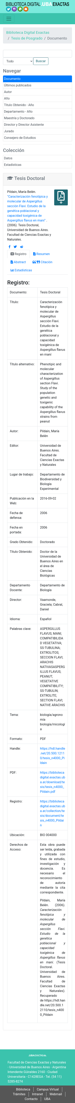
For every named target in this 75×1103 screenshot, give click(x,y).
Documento (12, 79)
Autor (8, 92)
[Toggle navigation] (8, 19)
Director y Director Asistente (24, 125)
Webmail (56, 1094)
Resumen (41, 254)
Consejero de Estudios (20, 138)
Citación (42, 262)
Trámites (19, 1094)
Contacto (31, 1099)
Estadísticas (12, 165)
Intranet (37, 1094)
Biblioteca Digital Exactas (27, 32)
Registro (18, 254)
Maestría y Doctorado (19, 118)
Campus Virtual (48, 1089)
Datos (8, 158)
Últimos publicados (17, 85)
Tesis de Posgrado (27, 38)
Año (7, 98)
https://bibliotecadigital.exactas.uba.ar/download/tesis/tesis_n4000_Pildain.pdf (52, 782)
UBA (47, 1099)
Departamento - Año (18, 111)
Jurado (9, 131)
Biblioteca (23, 1089)
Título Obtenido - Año (19, 105)
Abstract (18, 262)
